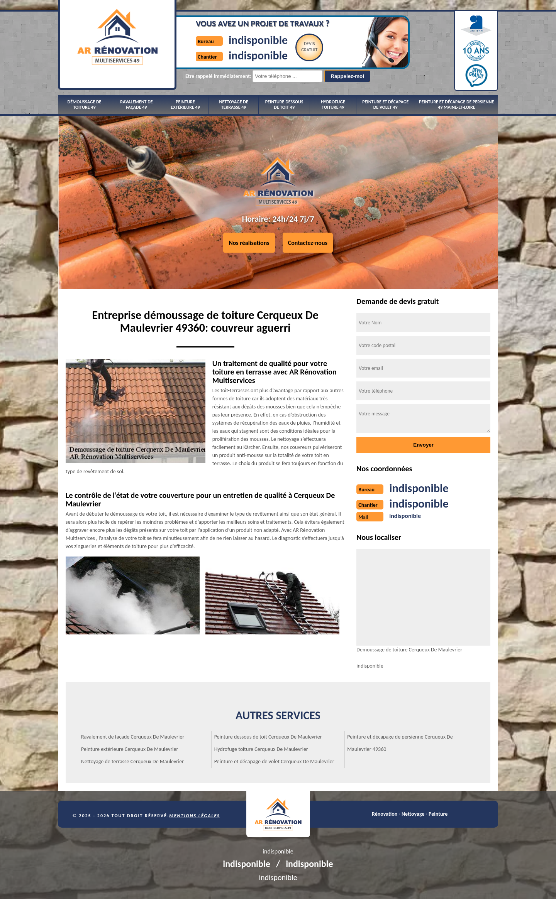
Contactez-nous (307, 242)
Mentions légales (194, 815)
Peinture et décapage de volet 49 (385, 104)
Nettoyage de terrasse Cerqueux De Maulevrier (132, 761)
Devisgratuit (309, 46)
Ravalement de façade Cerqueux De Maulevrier (132, 737)
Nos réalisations (249, 242)
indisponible (258, 40)
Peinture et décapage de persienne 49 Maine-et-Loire (456, 104)
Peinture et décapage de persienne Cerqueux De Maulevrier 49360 (400, 743)
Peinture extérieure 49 (185, 104)
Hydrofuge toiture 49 (333, 104)
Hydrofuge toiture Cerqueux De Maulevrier (261, 749)
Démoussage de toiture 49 (85, 104)
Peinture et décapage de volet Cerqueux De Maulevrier (274, 761)
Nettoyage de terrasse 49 (233, 104)
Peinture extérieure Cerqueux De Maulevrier (129, 749)
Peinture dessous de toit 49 (284, 104)
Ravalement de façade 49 (136, 104)
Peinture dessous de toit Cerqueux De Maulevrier (268, 737)
